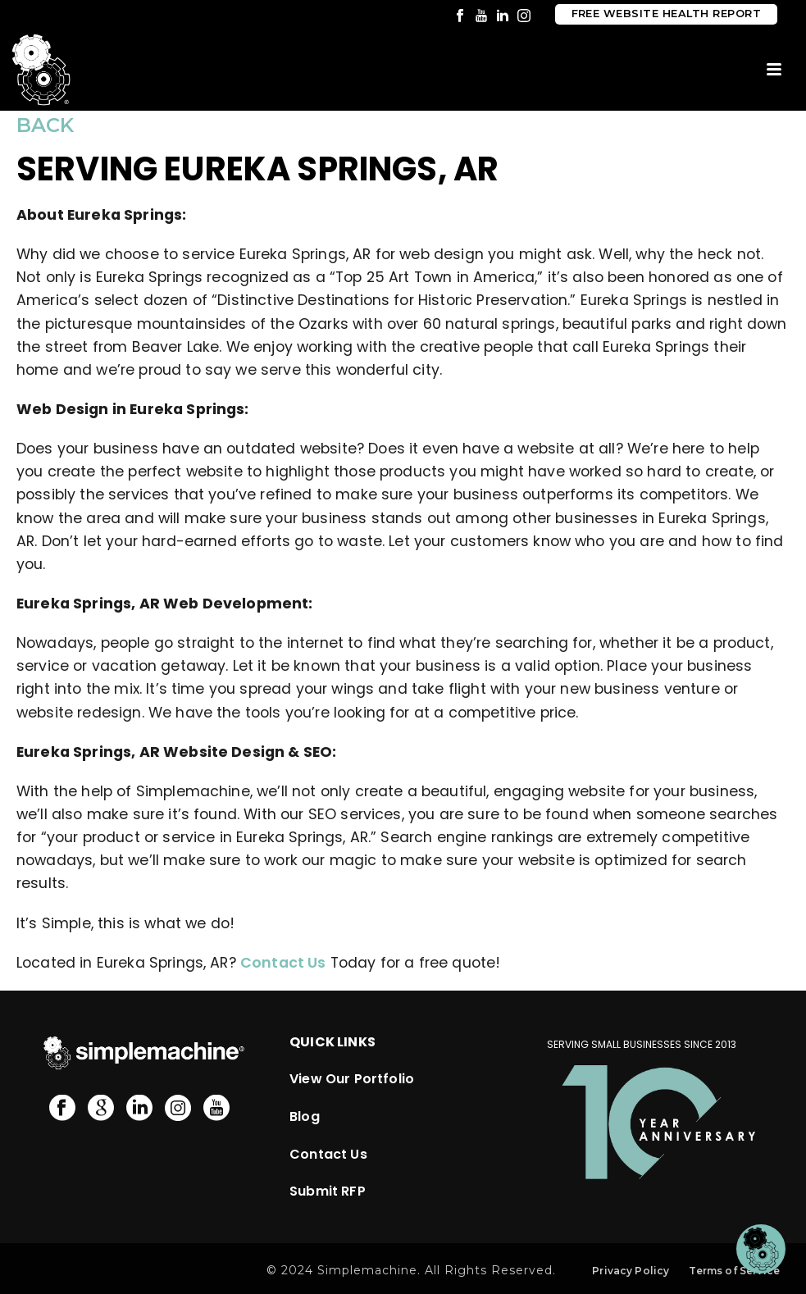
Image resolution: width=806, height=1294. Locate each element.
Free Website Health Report (666, 13)
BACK (45, 125)
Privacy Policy (630, 1270)
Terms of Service (734, 1270)
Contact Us (283, 963)
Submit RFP (327, 1191)
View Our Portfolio (351, 1078)
